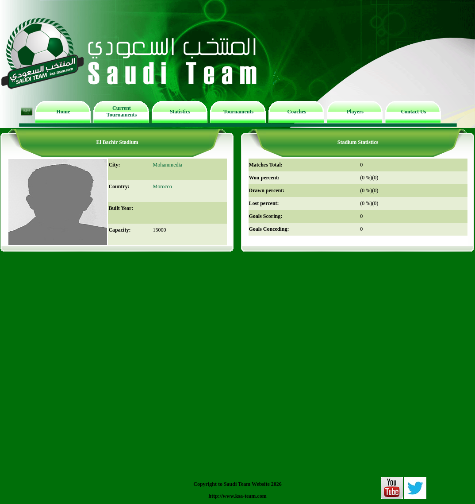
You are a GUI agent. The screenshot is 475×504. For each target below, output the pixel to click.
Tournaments (238, 112)
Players (355, 112)
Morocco (162, 186)
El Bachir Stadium (117, 142)
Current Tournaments (122, 111)
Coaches (296, 112)
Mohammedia (167, 165)
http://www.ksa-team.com (237, 496)
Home (63, 112)
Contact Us (413, 112)
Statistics (180, 112)
